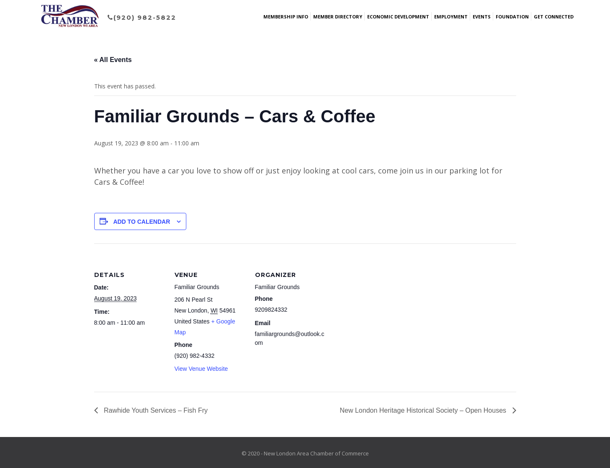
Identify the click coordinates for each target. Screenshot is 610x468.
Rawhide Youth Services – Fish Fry (155, 410)
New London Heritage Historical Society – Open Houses (424, 410)
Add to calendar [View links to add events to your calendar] (141, 221)
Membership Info (285, 16)
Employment (451, 16)
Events (482, 16)
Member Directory (337, 16)
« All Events (113, 59)
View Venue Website (201, 368)
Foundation (512, 16)
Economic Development (398, 16)
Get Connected (554, 16)
